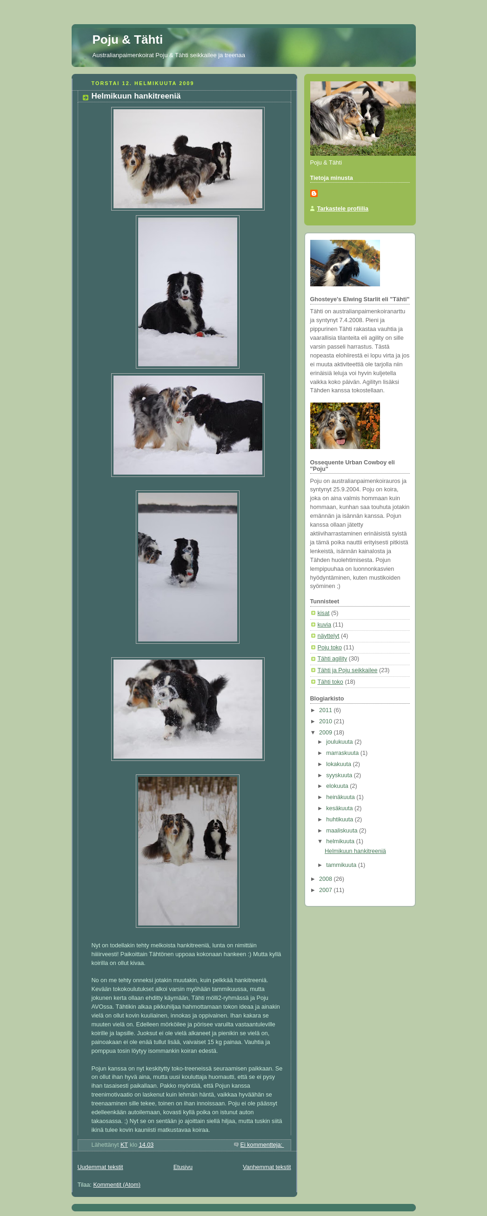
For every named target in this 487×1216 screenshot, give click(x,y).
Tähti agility (332, 658)
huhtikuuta (340, 819)
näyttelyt (329, 636)
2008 (326, 879)
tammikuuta (342, 865)
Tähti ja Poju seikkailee (348, 670)
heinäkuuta (341, 797)
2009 (326, 732)
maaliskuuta (342, 830)
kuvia (324, 624)
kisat (324, 613)
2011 (326, 710)
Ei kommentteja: (262, 1145)
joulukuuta (340, 742)
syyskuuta (340, 775)
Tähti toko (330, 682)
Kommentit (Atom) (116, 1185)
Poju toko (330, 647)
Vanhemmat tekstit (267, 1167)
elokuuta (338, 786)
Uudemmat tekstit (100, 1167)
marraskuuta (343, 753)
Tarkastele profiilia (343, 208)
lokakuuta (339, 764)
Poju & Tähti (128, 39)
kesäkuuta (340, 808)
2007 (326, 890)
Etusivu (183, 1167)
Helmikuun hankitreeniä (136, 96)
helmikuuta (341, 841)
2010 (326, 721)
